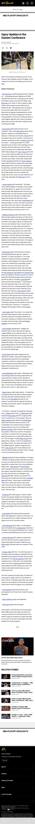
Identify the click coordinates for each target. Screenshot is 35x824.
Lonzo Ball (24, 279)
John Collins (6, 312)
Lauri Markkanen (7, 373)
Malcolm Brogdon (7, 429)
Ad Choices (3, 805)
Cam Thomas (22, 152)
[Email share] (10, 48)
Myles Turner (24, 438)
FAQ (27, 805)
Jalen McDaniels (7, 525)
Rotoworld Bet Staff (16, 686)
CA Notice (4, 809)
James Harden (7, 184)
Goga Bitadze (26, 420)
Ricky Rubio (12, 416)
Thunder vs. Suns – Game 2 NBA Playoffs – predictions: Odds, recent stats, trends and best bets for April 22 (22, 715)
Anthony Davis (25, 140)
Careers (14, 805)
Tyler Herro (5, 604)
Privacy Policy (25, 808)
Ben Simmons (6, 94)
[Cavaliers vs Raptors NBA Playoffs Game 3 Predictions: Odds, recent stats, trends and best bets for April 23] (5, 708)
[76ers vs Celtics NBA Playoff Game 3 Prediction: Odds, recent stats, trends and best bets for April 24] (5, 692)
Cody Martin (6, 513)
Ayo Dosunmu (8, 272)
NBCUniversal (10, 811)
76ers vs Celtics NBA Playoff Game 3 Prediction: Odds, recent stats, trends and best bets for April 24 (21, 691)
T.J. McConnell (23, 413)
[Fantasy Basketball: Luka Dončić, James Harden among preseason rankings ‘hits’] (5, 676)
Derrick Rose (6, 354)
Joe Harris (10, 161)
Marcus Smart (6, 392)
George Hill (17, 563)
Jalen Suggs (14, 466)
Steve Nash (20, 131)
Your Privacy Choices (15, 809)
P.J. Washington (20, 528)
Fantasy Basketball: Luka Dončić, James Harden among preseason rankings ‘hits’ (22, 675)
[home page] (7, 3)
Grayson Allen (6, 552)
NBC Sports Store (5, 807)
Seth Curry (22, 177)
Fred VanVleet (6, 590)
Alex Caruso (6, 252)
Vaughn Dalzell (15, 694)
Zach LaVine (22, 291)
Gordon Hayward (7, 537)
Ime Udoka (14, 399)
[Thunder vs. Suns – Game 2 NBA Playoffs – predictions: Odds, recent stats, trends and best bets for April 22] (5, 716)
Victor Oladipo (6, 328)
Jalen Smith (9, 448)
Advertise (9, 805)
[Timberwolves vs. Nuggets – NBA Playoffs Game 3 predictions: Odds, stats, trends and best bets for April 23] (5, 684)
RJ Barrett (5, 494)
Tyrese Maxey (26, 200)
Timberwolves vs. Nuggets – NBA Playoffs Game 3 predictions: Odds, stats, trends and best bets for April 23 (22, 683)
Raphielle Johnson (15, 678)
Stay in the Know (5, 753)
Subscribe (5, 760)
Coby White (17, 272)
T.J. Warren (7, 413)
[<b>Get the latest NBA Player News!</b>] (17, 646)
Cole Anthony (25, 466)
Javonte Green (29, 272)
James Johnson (26, 161)
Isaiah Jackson (6, 420)
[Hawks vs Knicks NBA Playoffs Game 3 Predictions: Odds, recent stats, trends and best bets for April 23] (5, 700)
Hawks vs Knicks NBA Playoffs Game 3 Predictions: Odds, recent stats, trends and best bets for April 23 (22, 699)
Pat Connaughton (18, 559)
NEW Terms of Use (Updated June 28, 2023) (11, 808)
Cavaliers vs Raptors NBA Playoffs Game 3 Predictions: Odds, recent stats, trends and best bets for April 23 (21, 707)
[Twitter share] (6, 48)
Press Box (12, 807)
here (2, 84)
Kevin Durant (6, 129)
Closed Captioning (21, 805)
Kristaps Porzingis (8, 215)
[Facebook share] (2, 48)
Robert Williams (7, 599)
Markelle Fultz (6, 457)
